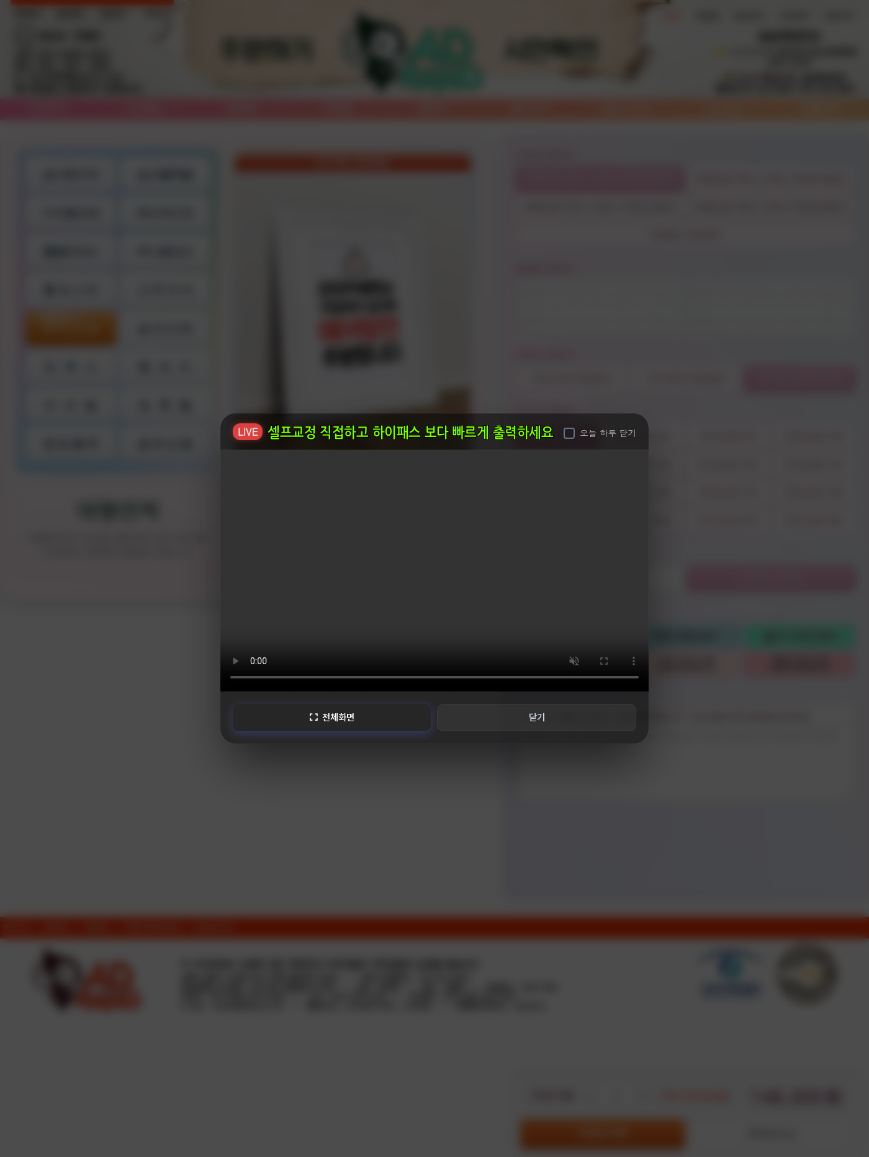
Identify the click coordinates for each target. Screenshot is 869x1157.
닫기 (537, 717)
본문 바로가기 (0, 0)
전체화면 (331, 717)
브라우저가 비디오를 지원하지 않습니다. (434, 569)
